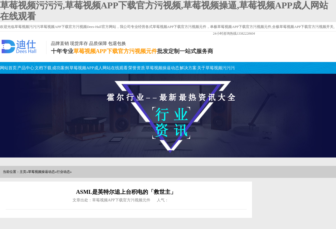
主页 (23, 172)
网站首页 (8, 68)
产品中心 (25, 68)
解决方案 (188, 68)
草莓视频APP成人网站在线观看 (98, 68)
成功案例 (60, 68)
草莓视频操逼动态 (162, 68)
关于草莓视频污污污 (216, 68)
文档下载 (43, 68)
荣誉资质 (136, 68)
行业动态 (63, 172)
